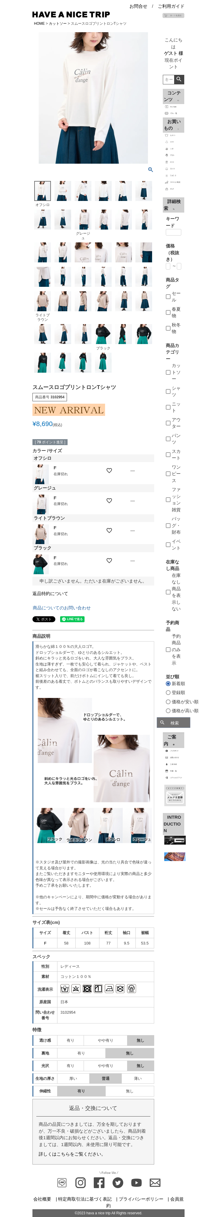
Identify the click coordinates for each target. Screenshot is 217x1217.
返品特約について (50, 593)
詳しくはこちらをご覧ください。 (72, 1153)
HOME (39, 23)
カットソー (58, 23)
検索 (179, 79)
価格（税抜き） (172, 252)
